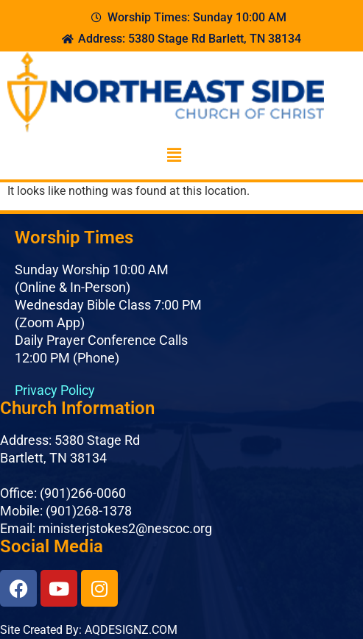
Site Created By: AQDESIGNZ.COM (88, 630)
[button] (173, 156)
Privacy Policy (55, 390)
